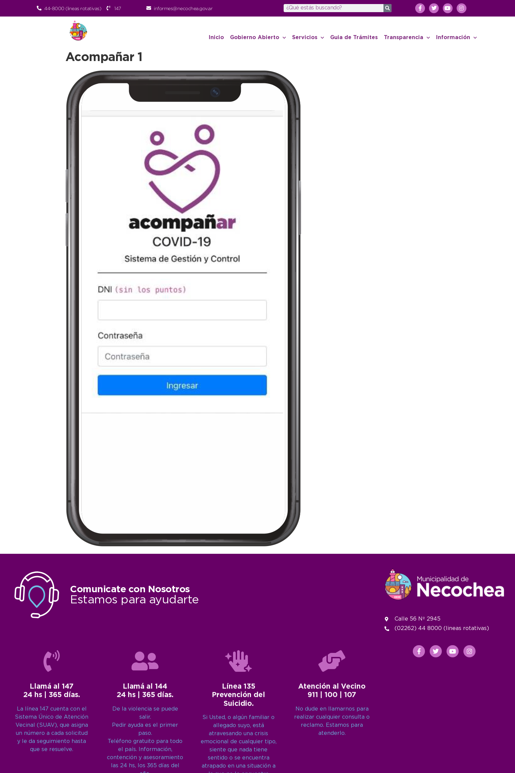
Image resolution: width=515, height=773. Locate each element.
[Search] (387, 8)
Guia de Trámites (354, 37)
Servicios (308, 37)
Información (456, 37)
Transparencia (407, 37)
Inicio (216, 37)
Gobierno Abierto (258, 37)
